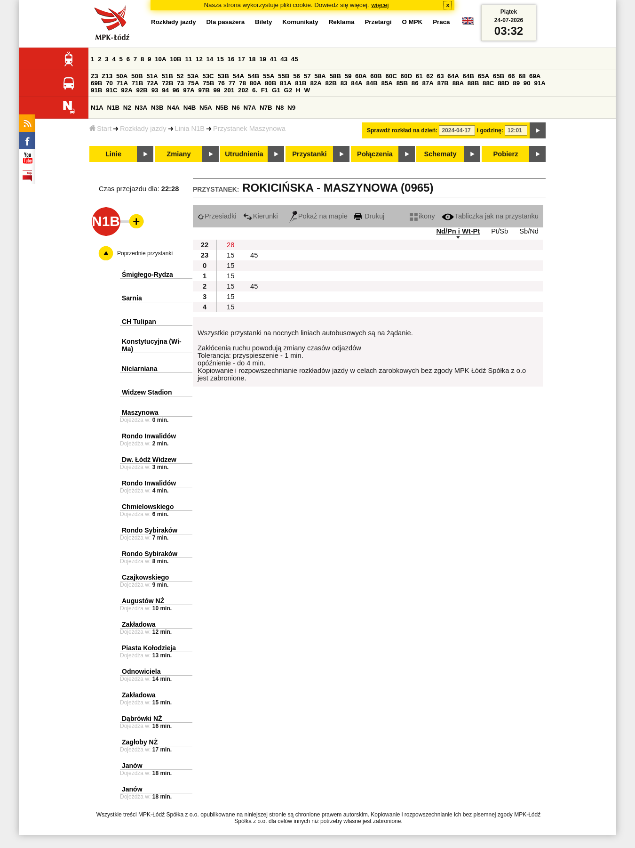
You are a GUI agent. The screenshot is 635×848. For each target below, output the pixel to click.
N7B (266, 107)
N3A (141, 107)
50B (137, 76)
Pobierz (505, 154)
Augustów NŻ (143, 601)
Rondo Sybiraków (149, 530)
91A (539, 83)
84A (356, 83)
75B (208, 83)
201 (229, 90)
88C (488, 83)
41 (273, 59)
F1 (265, 90)
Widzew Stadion (147, 392)
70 (109, 83)
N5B (221, 107)
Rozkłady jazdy (143, 128)
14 (210, 59)
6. (254, 90)
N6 (236, 107)
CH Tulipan (139, 321)
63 (440, 76)
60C (391, 76)
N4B (189, 107)
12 (199, 59)
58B (335, 76)
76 (221, 83)
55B (283, 76)
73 (180, 83)
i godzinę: (490, 130)
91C (111, 90)
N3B (157, 107)
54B (253, 76)
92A (126, 90)
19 (262, 59)
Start (100, 128)
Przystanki (309, 154)
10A (160, 59)
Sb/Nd (529, 231)
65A (483, 76)
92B (141, 90)
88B (473, 83)
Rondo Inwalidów (149, 436)
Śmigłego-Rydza (147, 274)
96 (176, 90)
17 (241, 59)
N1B (113, 107)
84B (371, 83)
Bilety (263, 21)
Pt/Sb (499, 231)
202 (243, 90)
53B (223, 76)
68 (521, 76)
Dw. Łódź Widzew (149, 459)
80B (270, 83)
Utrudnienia (244, 154)
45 (294, 59)
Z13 (107, 76)
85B (402, 83)
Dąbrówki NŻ (142, 718)
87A (427, 83)
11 (188, 59)
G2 (288, 90)
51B (167, 76)
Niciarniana (139, 368)
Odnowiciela (141, 671)
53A (192, 76)
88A (458, 83)
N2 (127, 107)
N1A (97, 107)
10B (175, 59)
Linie (113, 154)
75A (193, 83)
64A (453, 76)
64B (468, 76)
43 (283, 59)
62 (429, 76)
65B (498, 76)
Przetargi (378, 21)
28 (230, 245)
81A (285, 83)
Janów (132, 765)
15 (220, 59)
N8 (280, 107)
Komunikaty (300, 21)
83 (344, 83)
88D (503, 83)
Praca (441, 21)
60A (360, 76)
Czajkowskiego (145, 577)
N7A (250, 107)
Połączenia (375, 154)
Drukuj (369, 216)
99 (217, 90)
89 (516, 83)
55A (268, 76)
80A (255, 83)
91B (96, 90)
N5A (205, 107)
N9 (291, 107)
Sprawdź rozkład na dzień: (402, 130)
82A (315, 83)
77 (232, 83)
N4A (173, 107)
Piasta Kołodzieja (149, 648)
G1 (276, 90)
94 (165, 90)
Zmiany (178, 154)
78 (242, 83)
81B (300, 83)
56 (296, 76)
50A (121, 76)
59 (348, 76)
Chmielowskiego (148, 506)
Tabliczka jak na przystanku (490, 216)
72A (152, 83)
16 (231, 59)
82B (331, 83)
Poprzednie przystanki (145, 253)
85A (387, 83)
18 (252, 59)
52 (180, 76)
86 (415, 83)
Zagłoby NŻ (140, 742)
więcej (380, 4)
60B (375, 76)
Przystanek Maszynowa (249, 128)
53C (208, 76)
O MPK (412, 21)
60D (406, 76)
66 (511, 76)
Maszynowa (140, 412)
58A (319, 76)
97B (203, 90)
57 (307, 76)
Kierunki (260, 216)
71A (122, 83)
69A (534, 76)
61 (419, 76)
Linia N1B (190, 128)
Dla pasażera (225, 21)
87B (443, 83)
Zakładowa (139, 624)
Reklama (342, 21)
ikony (422, 216)
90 (527, 83)
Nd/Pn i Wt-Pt (458, 231)
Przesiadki (217, 216)
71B (137, 83)
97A (188, 90)
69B (96, 83)
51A (152, 76)
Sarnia (132, 298)
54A (238, 76)
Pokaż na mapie (318, 216)
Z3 (94, 76)
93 (155, 90)
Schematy (440, 154)
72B (167, 83)
